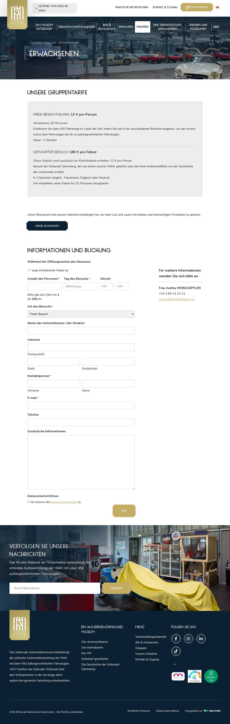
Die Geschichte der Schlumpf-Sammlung (100, 666)
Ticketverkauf (196, 7)
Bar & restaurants (146, 642)
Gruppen (50, 42)
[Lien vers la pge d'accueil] (39, 625)
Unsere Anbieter (146, 654)
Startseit (35, 42)
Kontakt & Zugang (165, 7)
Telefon (33, 415)
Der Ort (86, 653)
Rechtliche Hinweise (139, 711)
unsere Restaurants (47, 226)
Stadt (31, 368)
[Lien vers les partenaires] (178, 676)
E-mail (32, 398)
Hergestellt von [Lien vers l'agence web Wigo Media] (203, 711)
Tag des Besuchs (77, 279)
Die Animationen (92, 647)
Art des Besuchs (40, 306)
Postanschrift (35, 354)
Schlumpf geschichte (94, 659)
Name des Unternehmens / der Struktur (56, 323)
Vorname (33, 390)
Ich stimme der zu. (56, 502)
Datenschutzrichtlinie (63, 502)
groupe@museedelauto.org (177, 299)
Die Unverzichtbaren (94, 642)
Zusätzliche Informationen (46, 431)
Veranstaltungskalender (151, 637)
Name (86, 390)
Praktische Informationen (131, 7)
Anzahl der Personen (43, 279)
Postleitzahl (89, 368)
